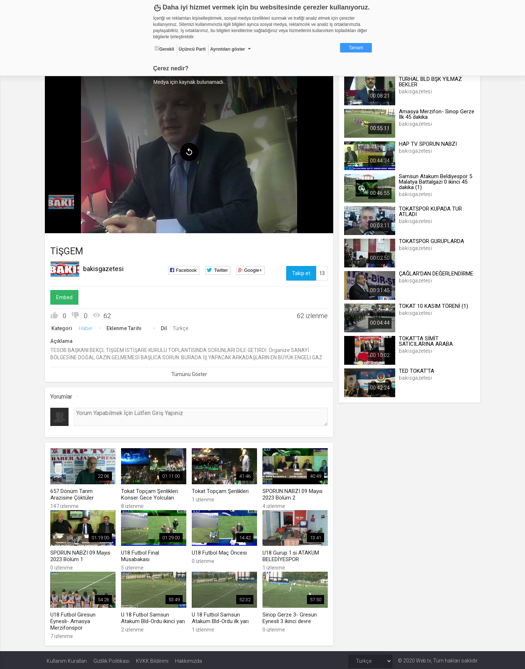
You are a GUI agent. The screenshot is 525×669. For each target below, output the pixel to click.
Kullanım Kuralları (67, 659)
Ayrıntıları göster (227, 49)
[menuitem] (63, 201)
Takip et (300, 272)
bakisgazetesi (105, 267)
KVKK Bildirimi (152, 659)
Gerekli (164, 49)
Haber (87, 327)
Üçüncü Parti (192, 49)
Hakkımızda (188, 659)
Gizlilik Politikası (111, 659)
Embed (66, 296)
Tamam (356, 47)
